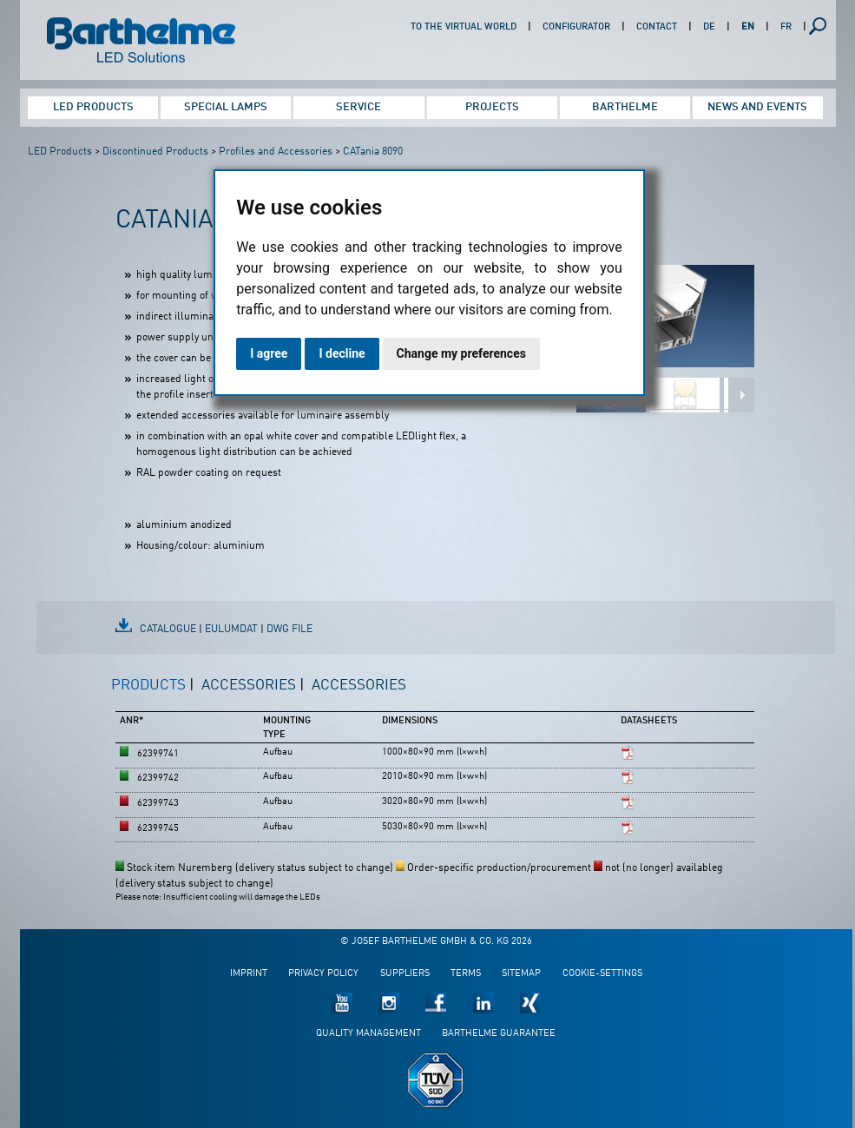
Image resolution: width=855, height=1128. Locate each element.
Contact (656, 27)
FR (786, 27)
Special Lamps (225, 107)
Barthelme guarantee (499, 1034)
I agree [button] (268, 353)
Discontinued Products (155, 152)
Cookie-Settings (602, 974)
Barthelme (625, 107)
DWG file (289, 629)
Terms (466, 974)
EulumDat (231, 629)
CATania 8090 (373, 152)
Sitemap (521, 974)
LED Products (93, 107)
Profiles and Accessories (275, 152)
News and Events (757, 107)
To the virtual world (463, 27)
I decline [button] (342, 353)
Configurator (576, 27)
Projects (492, 107)
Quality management (368, 1034)
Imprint (248, 974)
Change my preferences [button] (461, 353)
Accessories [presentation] (248, 685)
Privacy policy (323, 974)
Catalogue (168, 629)
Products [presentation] (148, 685)
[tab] (152, 693)
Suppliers (405, 974)
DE (709, 27)
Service (358, 107)
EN (747, 27)
